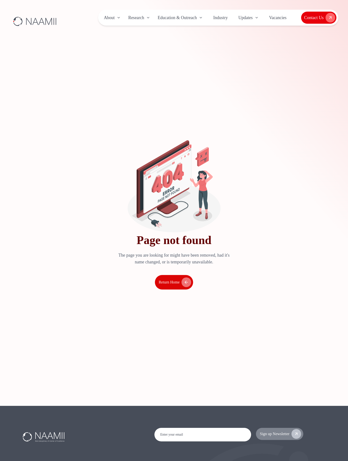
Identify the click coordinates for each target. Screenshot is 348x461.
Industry (220, 17)
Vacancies (278, 17)
